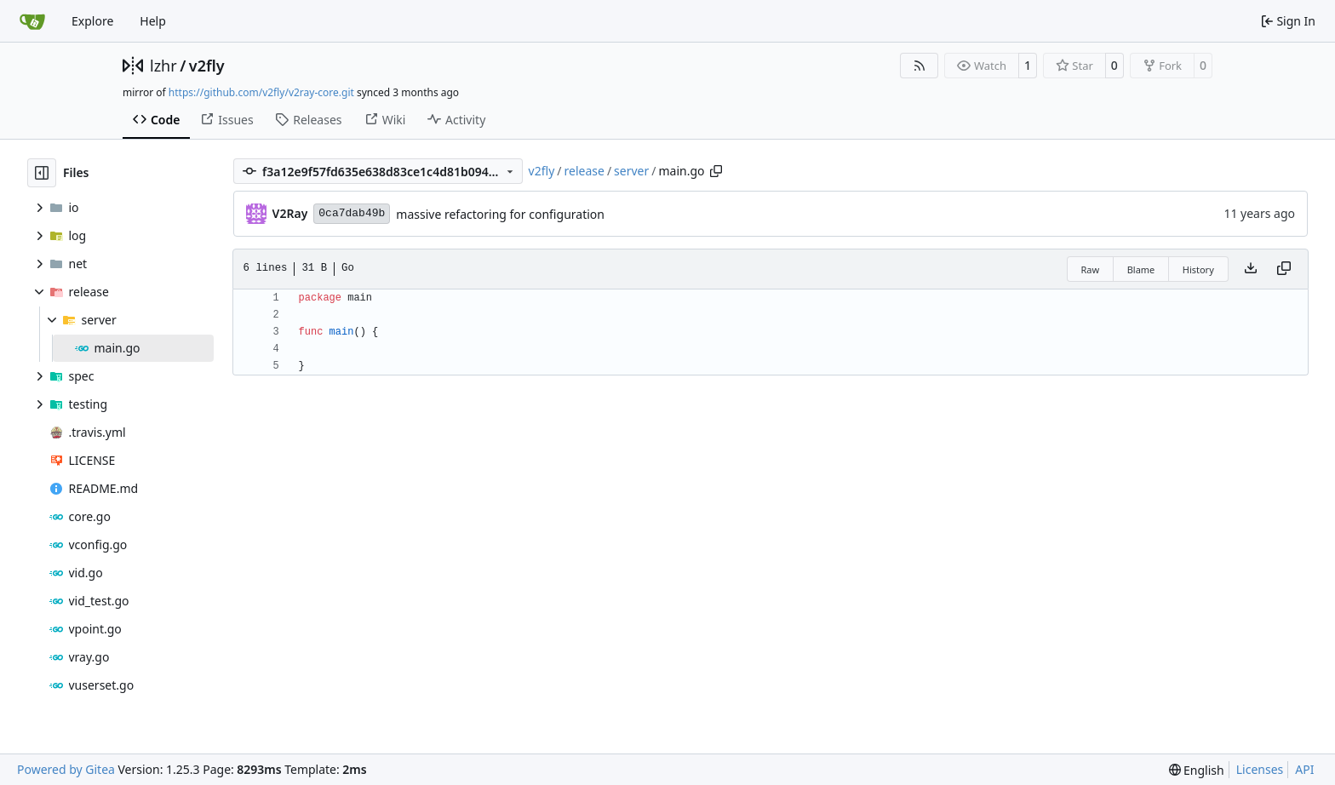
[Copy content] (1284, 269)
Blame (1141, 269)
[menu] (1196, 770)
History (1198, 269)
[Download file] (1250, 269)
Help (153, 21)
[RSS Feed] (919, 65)
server (631, 171)
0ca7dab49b (351, 213)
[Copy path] (716, 171)
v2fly (207, 65)
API (1304, 769)
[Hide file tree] (41, 172)
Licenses (1260, 769)
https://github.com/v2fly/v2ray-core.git (261, 92)
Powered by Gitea (66, 769)
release (584, 171)
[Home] (32, 21)
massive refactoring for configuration (500, 214)
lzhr (163, 65)
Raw (1090, 269)
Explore (92, 21)
